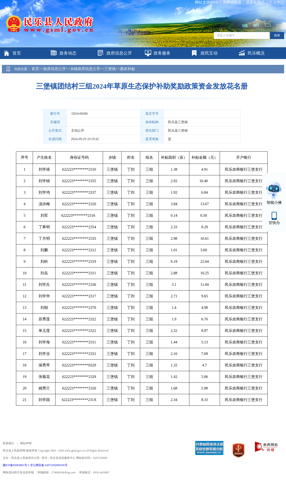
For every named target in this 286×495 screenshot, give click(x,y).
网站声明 (26, 443)
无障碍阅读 (231, 2)
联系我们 (8, 443)
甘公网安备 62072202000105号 (49, 465)
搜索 (277, 35)
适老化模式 (255, 2)
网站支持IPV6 (206, 2)
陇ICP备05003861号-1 (16, 465)
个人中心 (276, 2)
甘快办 (274, 223)
